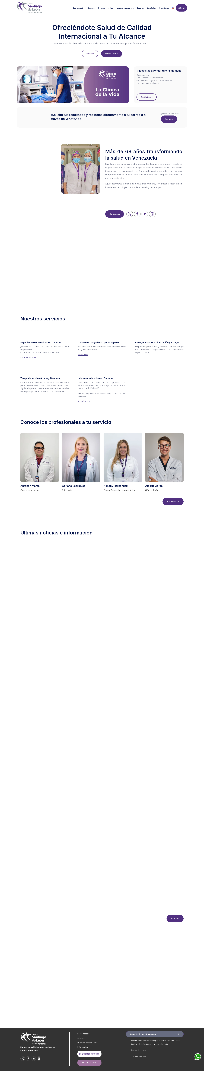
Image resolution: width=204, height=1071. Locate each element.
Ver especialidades (28, 357)
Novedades (151, 8)
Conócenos (114, 214)
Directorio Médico (90, 1053)
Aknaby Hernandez (116, 485)
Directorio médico (105, 8)
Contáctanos (163, 8)
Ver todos (175, 918)
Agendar (169, 119)
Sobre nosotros (79, 8)
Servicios (91, 8)
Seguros (140, 8)
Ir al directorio (173, 501)
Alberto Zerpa (154, 485)
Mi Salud (181, 7)
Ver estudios (83, 354)
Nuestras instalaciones (125, 8)
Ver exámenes (84, 401)
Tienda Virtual (111, 53)
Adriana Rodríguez (73, 485)
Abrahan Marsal (30, 485)
